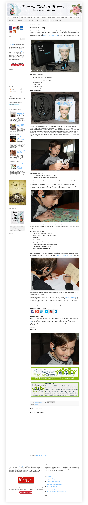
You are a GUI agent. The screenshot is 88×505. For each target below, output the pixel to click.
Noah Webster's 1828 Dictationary (54, 484)
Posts (12, 89)
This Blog (36, 17)
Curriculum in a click (51, 479)
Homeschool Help (62, 17)
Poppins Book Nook (56, 20)
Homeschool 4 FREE (42, 20)
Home (9, 17)
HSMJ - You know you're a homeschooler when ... (21, 152)
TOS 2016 (36, 404)
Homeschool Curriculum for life (53, 481)
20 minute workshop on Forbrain (65, 255)
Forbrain (32, 34)
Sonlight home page (18, 51)
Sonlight (48, 488)
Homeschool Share (51, 483)
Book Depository (19, 466)
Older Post (76, 453)
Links (25, 20)
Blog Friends (51, 17)
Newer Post (33, 453)
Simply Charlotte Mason (52, 486)
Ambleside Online (50, 476)
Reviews (43, 17)
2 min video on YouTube (47, 252)
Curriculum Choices (74, 17)
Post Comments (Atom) (41, 455)
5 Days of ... (11, 20)
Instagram (19, 20)
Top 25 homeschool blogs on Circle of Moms (56, 491)
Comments (13, 91)
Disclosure (32, 20)
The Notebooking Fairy (52, 489)
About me (15, 17)
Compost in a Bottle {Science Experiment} (20, 113)
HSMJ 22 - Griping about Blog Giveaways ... (20, 138)
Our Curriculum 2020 (26, 17)
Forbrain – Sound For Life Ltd (50, 35)
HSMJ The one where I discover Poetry (20, 125)
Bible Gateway (50, 478)
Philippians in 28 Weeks (70, 297)
